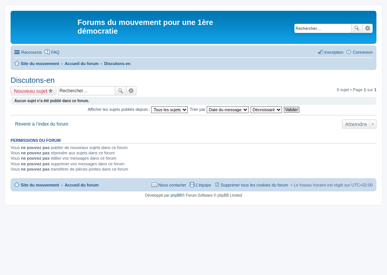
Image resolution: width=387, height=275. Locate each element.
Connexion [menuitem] (363, 52)
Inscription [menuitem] (333, 52)
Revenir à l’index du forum (41, 124)
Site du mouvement (40, 185)
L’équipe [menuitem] (203, 185)
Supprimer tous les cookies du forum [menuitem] (254, 185)
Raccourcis (31, 52)
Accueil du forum (82, 185)
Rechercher (356, 28)
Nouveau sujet (31, 90)
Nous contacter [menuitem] (172, 185)
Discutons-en (33, 80)
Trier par (219, 109)
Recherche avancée (367, 28)
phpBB (176, 195)
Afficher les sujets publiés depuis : (138, 109)
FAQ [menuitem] (55, 52)
